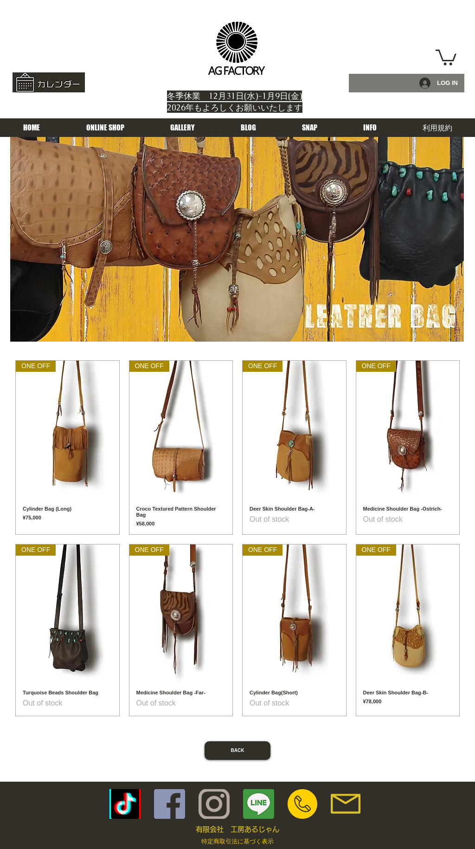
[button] (446, 56)
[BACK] (237, 750)
